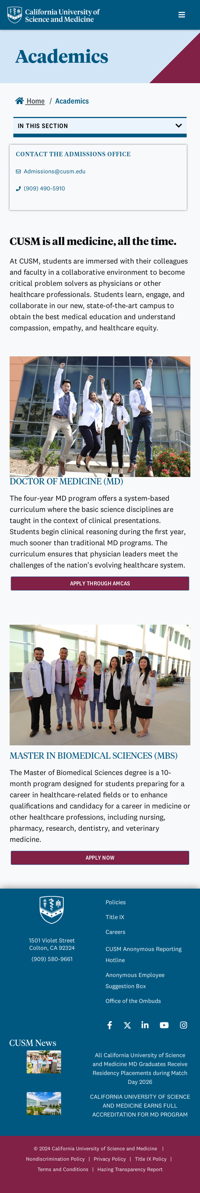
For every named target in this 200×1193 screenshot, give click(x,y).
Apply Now (100, 857)
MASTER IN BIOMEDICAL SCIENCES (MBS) (94, 756)
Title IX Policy (151, 1159)
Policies (116, 902)
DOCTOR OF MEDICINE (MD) (66, 481)
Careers (116, 931)
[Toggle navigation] (100, 127)
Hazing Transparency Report (130, 1169)
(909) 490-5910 (44, 188)
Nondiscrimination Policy (55, 1159)
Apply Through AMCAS (100, 583)
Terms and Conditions (63, 1169)
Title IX (115, 917)
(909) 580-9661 (52, 958)
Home (35, 100)
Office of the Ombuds (133, 1000)
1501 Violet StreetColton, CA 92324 (52, 944)
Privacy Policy (110, 1159)
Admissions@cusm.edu (55, 171)
